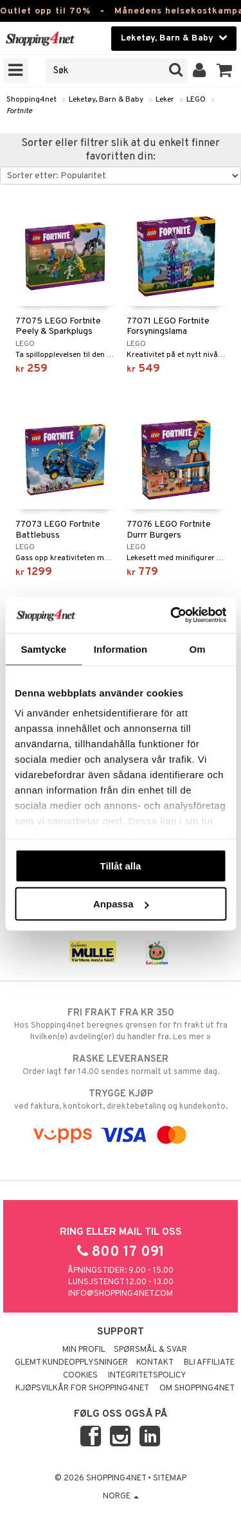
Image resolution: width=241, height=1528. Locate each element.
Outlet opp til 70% (45, 11)
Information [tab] (121, 648)
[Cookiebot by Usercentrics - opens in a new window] (171, 615)
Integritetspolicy (147, 1375)
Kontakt (155, 1363)
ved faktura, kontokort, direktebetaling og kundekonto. (120, 1099)
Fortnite (19, 111)
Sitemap (169, 1478)
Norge (121, 1496)
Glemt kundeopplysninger (71, 1363)
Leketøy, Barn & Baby (106, 100)
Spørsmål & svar (150, 1350)
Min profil (83, 1350)
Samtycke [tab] (43, 648)
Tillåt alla (120, 865)
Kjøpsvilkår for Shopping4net (82, 1388)
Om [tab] (198, 648)
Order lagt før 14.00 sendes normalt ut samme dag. (120, 1065)
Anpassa (121, 903)
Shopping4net (31, 100)
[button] (224, 71)
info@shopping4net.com (120, 1294)
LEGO (196, 100)
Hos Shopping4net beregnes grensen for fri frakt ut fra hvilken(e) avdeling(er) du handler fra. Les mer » (120, 1024)
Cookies (80, 1375)
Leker (165, 100)
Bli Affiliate (209, 1363)
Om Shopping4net (197, 1388)
